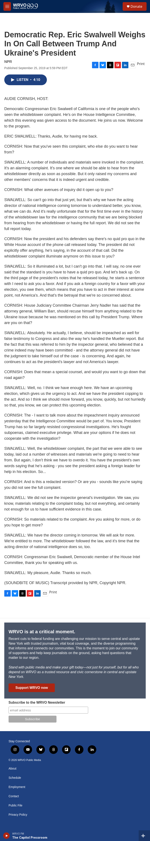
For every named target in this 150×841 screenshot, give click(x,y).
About (12, 768)
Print (141, 63)
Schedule (15, 777)
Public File (15, 805)
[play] (6, 835)
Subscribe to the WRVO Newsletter (37, 702)
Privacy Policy (18, 814)
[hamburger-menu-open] (7, 6)
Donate (136, 6)
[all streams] (144, 835)
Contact (14, 796)
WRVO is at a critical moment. (42, 631)
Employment (17, 787)
